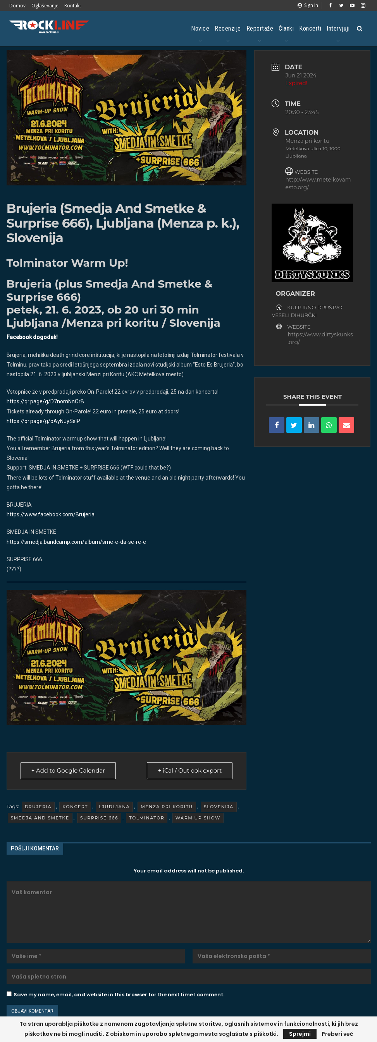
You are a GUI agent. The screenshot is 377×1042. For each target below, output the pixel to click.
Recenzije (228, 28)
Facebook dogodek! (32, 337)
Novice (200, 28)
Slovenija (219, 806)
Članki (286, 28)
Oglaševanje (45, 5)
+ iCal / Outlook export (189, 771)
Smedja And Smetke (40, 818)
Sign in (308, 5)
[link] (51, 514)
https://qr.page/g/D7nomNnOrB (46, 401)
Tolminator (146, 818)
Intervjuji (338, 28)
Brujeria (38, 806)
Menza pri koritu (167, 806)
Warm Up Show (198, 818)
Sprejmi (300, 1034)
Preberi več (337, 1034)
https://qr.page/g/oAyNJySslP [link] (43, 421)
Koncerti (310, 28)
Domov (17, 5)
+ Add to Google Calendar (69, 771)
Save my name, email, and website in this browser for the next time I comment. (119, 994)
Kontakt (72, 5)
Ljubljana (114, 806)
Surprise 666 (99, 818)
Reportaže (260, 28)
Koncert (75, 806)
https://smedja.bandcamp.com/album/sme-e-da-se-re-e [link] (76, 542)
